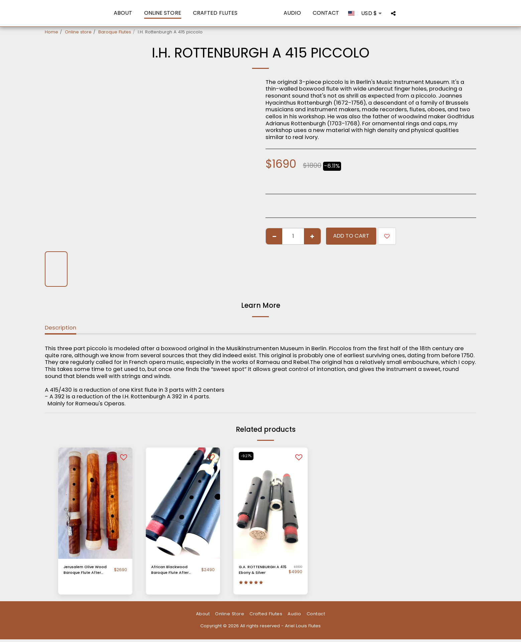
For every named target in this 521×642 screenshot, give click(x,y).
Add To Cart (351, 236)
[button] (400, 13)
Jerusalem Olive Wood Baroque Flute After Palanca (87, 570)
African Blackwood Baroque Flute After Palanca (173, 570)
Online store (78, 32)
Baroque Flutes (114, 32)
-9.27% (247, 456)
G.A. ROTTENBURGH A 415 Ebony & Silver (262, 570)
